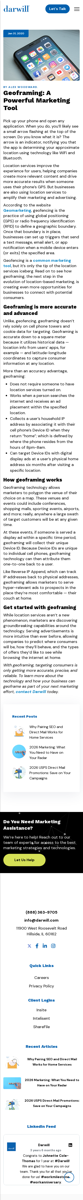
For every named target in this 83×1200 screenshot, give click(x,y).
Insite (41, 1010)
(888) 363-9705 (41, 912)
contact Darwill (31, 691)
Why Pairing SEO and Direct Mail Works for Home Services (46, 732)
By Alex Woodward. (20, 87)
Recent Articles (42, 1046)
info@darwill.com (41, 920)
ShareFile (41, 1026)
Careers (41, 977)
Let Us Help (24, 860)
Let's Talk (57, 8)
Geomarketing (17, 210)
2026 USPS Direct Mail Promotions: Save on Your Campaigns (50, 773)
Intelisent (41, 1018)
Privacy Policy (41, 986)
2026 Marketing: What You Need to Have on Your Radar (47, 752)
